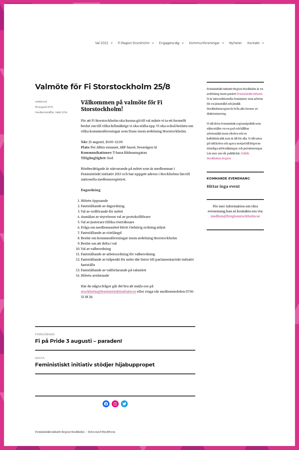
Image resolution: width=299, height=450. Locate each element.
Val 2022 (101, 43)
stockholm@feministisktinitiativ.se (108, 291)
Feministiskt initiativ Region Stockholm (59, 432)
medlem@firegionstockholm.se (235, 216)
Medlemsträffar (44, 112)
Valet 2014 (61, 112)
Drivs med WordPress (101, 432)
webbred (41, 101)
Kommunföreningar (204, 43)
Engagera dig (169, 43)
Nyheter (235, 43)
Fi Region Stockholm (134, 43)
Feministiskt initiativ (249, 94)
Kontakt (253, 43)
